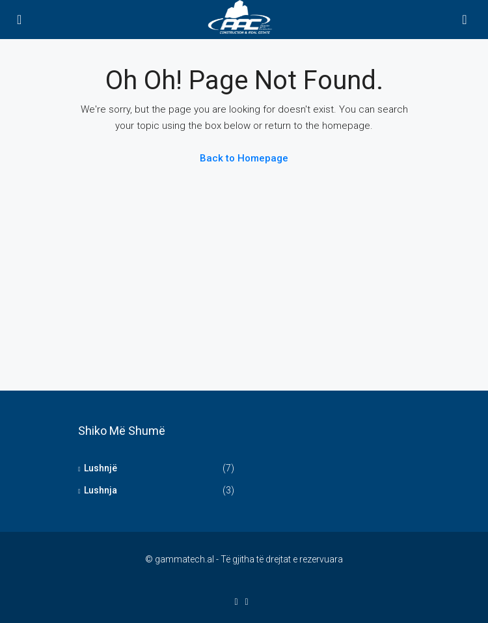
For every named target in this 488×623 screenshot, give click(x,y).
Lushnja (100, 490)
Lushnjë (100, 468)
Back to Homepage (244, 158)
